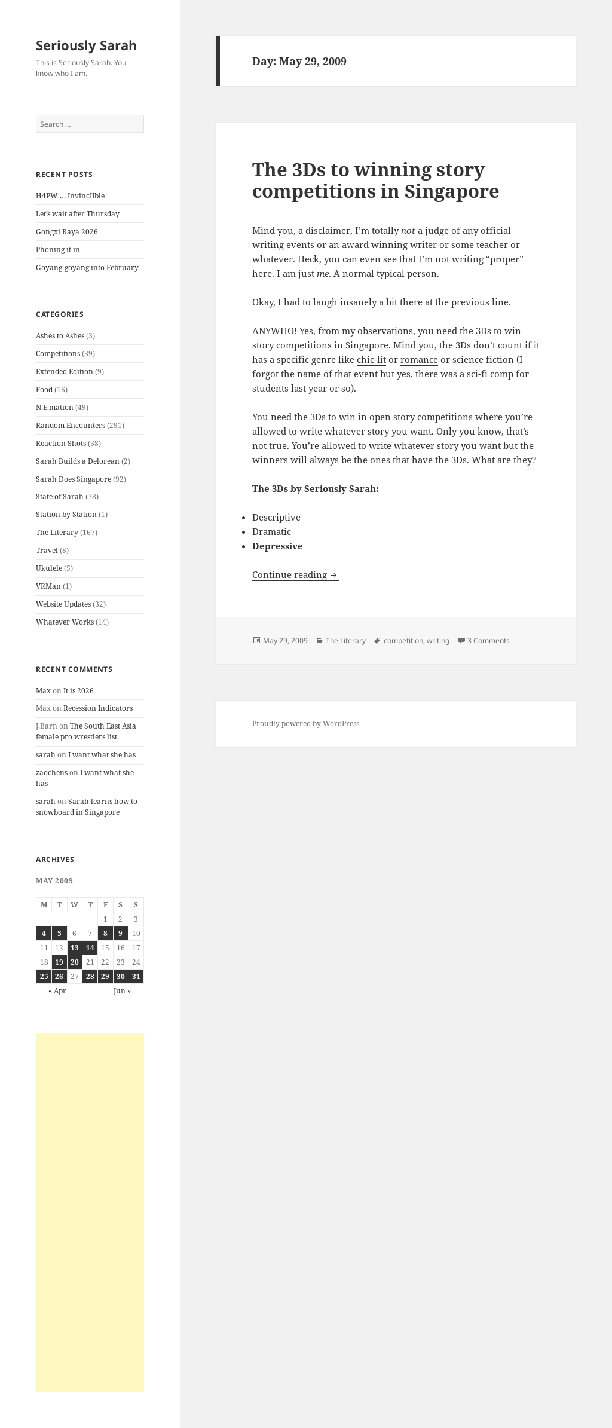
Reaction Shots (61, 443)
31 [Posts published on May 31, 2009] (136, 976)
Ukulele (49, 568)
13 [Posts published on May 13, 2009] (75, 948)
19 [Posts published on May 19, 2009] (59, 962)
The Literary (57, 532)
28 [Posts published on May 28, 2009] (90, 976)
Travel (47, 550)
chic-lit (371, 359)
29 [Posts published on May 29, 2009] (105, 976)
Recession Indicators (98, 708)
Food (44, 389)
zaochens (52, 772)
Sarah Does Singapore (73, 479)
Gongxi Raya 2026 (67, 232)
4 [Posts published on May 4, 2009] (44, 933)
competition (403, 640)
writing (438, 640)
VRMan (48, 586)
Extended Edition (64, 371)
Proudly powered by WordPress (305, 723)
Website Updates (63, 604)
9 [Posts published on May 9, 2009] (120, 933)
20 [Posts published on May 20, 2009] (75, 962)
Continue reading (295, 574)
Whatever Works (65, 622)
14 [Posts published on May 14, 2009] (90, 948)
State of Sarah (60, 496)
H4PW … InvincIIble (70, 196)
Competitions (58, 353)
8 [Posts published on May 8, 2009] (105, 933)
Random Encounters (70, 425)
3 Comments (488, 640)
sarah (46, 755)
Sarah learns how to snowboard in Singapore (86, 806)
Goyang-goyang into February (87, 267)
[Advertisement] (90, 1212)
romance (419, 359)
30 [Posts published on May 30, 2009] (121, 976)
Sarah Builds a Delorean (78, 461)
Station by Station (66, 514)
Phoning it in (58, 249)
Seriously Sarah (86, 45)
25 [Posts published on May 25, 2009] (44, 976)
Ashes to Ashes (60, 336)
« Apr (57, 991)
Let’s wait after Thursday (78, 214)
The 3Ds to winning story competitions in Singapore (376, 180)
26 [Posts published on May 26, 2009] (59, 976)
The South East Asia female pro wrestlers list (86, 731)
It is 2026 (78, 691)
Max (43, 691)
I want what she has (102, 755)
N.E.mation (55, 407)
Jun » (122, 991)
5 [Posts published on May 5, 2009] (59, 933)
